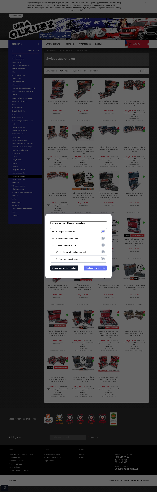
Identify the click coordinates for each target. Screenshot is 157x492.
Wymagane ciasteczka (65, 231)
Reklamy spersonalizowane (67, 259)
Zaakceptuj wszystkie (95, 268)
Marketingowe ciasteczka (67, 238)
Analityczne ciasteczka (66, 245)
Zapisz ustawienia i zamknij (64, 268)
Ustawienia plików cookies (67, 223)
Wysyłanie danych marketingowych (71, 252)
